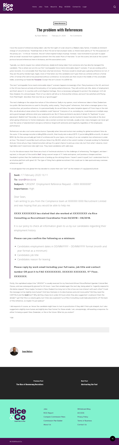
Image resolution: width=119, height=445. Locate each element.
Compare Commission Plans (54, 417)
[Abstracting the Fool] (89, 383)
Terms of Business (84, 421)
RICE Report (48, 413)
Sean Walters (42, 36)
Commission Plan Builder (53, 421)
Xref (39, 154)
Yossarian (38, 80)
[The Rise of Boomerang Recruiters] (30, 383)
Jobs (45, 409)
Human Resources (60, 23)
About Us (47, 425)
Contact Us (82, 425)
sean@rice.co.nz (27, 179)
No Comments (76, 36)
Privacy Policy (82, 417)
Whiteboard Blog (83, 409)
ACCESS (80, 413)
